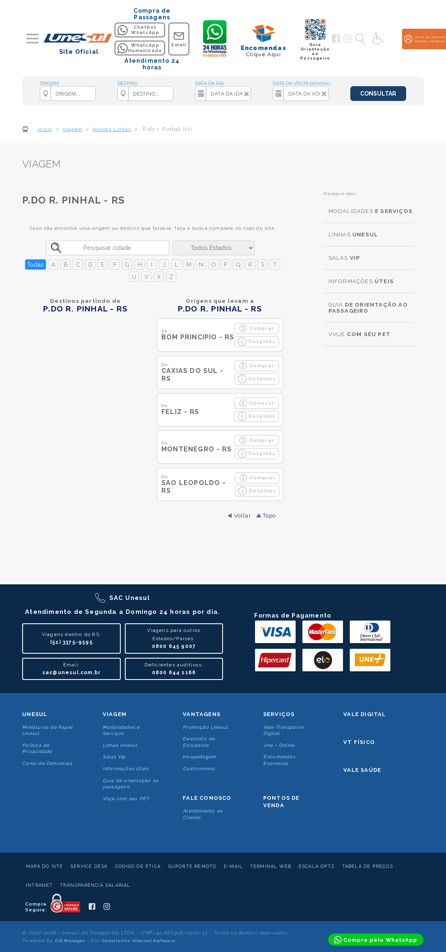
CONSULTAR (378, 93)
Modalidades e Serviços (121, 730)
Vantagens (202, 714)
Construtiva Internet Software (138, 940)
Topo (269, 516)
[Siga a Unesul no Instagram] (347, 41)
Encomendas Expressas (279, 760)
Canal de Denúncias (47, 763)
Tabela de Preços (367, 866)
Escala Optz (317, 866)
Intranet (39, 885)
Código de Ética (138, 866)
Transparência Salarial (95, 885)
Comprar (256, 328)
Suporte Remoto (192, 866)
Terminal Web (270, 866)
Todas (35, 264)
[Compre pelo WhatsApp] (375, 940)
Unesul (34, 714)
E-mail (233, 866)
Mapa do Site (44, 866)
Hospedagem (199, 757)
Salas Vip (114, 757)
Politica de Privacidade (37, 748)
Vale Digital (364, 714)
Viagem (114, 714)
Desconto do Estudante (199, 742)
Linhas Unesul (120, 745)
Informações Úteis (126, 768)
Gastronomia (199, 768)
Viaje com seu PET (126, 798)
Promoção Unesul (205, 727)
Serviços (279, 714)
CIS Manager (70, 940)
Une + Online (278, 745)
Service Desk (89, 866)
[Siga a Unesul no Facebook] (336, 41)
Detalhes (257, 341)
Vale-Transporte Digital (283, 730)
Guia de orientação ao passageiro (131, 784)
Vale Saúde (362, 770)
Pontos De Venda (281, 801)
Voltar (242, 516)
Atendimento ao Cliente (203, 814)
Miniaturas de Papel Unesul (47, 730)
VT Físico (359, 742)
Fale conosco (207, 798)
